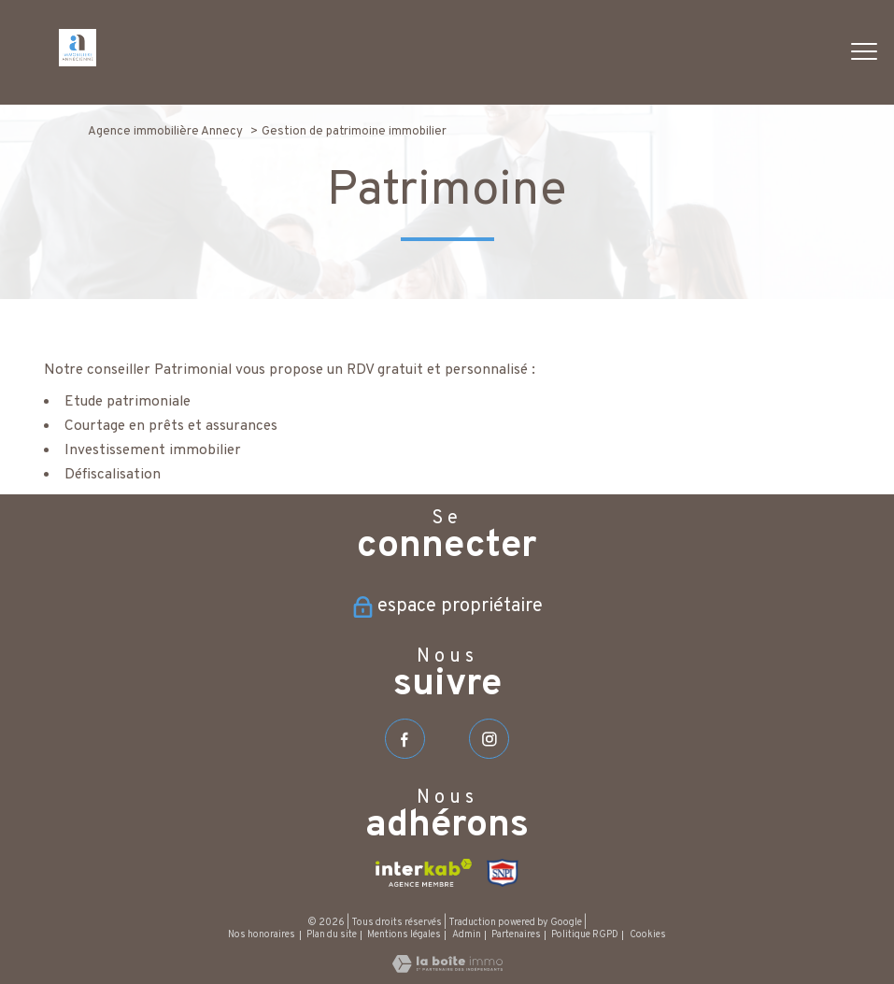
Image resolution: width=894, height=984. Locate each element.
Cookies (648, 935)
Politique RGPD (584, 935)
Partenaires (516, 935)
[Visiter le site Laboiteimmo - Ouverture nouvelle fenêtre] (447, 969)
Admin (466, 935)
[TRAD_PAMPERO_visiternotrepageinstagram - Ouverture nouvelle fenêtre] (489, 739)
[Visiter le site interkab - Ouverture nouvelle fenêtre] (424, 873)
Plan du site (331, 935)
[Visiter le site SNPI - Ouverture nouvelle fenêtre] (502, 873)
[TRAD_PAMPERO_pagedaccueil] (77, 62)
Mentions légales (404, 935)
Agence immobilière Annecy (165, 131)
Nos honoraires (261, 935)
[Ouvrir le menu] (864, 52)
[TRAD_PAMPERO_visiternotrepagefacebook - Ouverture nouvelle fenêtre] (405, 739)
